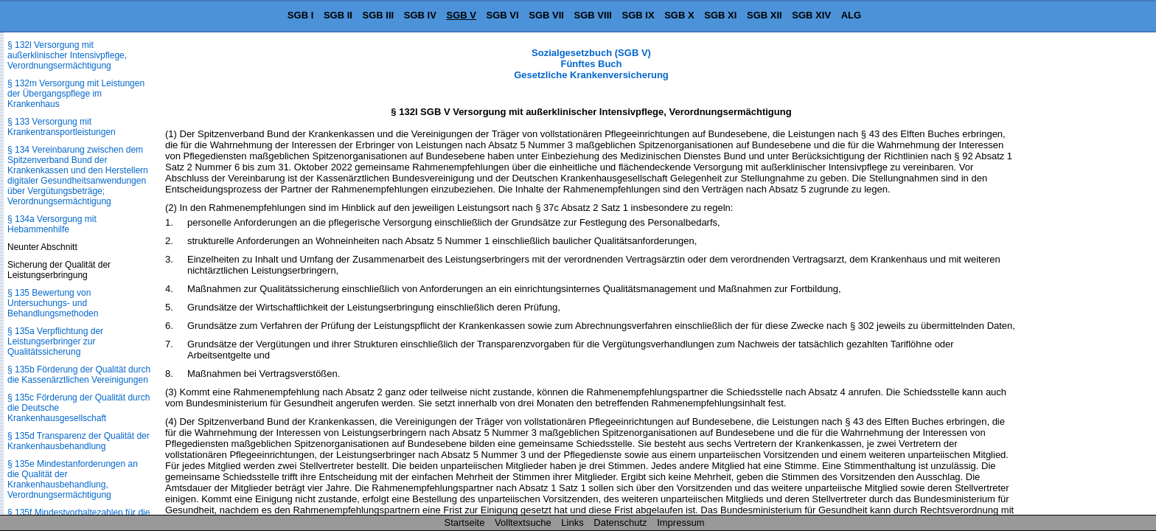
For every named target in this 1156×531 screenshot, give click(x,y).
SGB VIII (593, 15)
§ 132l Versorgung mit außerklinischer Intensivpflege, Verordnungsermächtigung (67, 55)
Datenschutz (620, 522)
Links (572, 522)
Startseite (465, 522)
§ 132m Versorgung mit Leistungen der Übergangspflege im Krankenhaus (75, 93)
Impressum (680, 522)
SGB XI (720, 15)
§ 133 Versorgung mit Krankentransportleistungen (61, 127)
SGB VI (503, 15)
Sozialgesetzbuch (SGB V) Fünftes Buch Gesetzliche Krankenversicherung (591, 63)
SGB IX (638, 15)
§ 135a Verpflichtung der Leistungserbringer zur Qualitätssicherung (55, 341)
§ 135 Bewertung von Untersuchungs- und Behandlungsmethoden (52, 303)
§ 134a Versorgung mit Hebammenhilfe (52, 224)
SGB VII (546, 15)
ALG (851, 15)
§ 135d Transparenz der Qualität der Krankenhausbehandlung (78, 441)
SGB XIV (811, 15)
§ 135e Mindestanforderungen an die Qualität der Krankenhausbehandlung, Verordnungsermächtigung (72, 479)
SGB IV (420, 15)
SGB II (338, 15)
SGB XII (764, 15)
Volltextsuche (523, 522)
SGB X (679, 15)
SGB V (461, 15)
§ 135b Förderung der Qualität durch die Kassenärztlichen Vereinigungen (78, 374)
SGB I (300, 15)
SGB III (378, 15)
